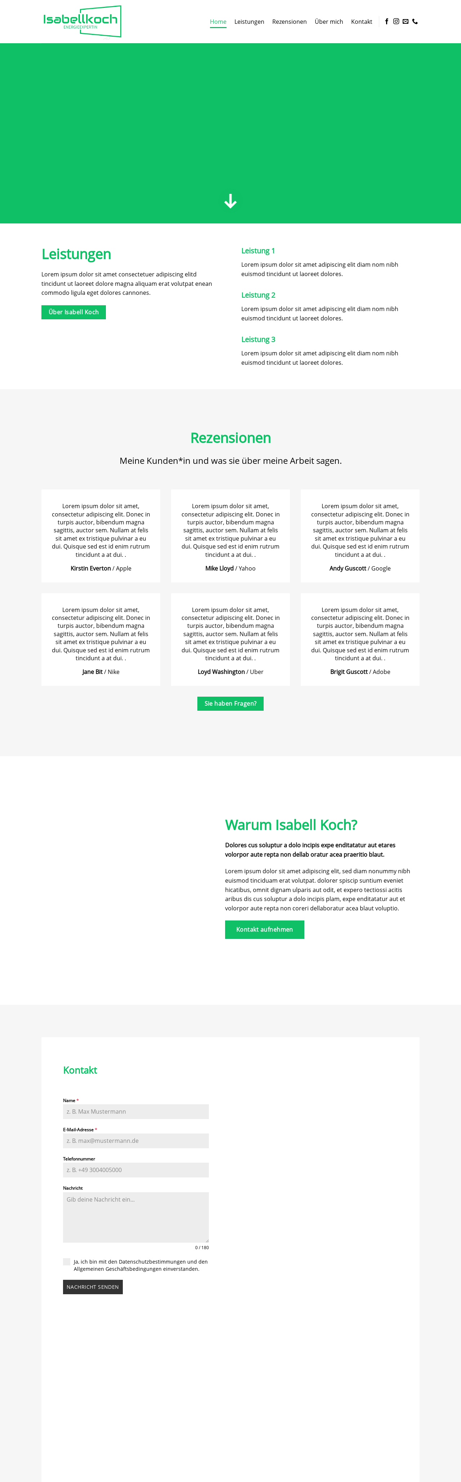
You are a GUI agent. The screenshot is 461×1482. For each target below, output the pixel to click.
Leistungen (249, 22)
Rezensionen (289, 22)
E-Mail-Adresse (80, 1130)
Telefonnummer (79, 1159)
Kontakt (361, 22)
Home (218, 22)
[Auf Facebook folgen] (387, 22)
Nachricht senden (93, 1286)
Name (71, 1100)
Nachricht (72, 1188)
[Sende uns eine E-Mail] (405, 22)
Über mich (329, 22)
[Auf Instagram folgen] (396, 22)
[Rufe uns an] (415, 22)
